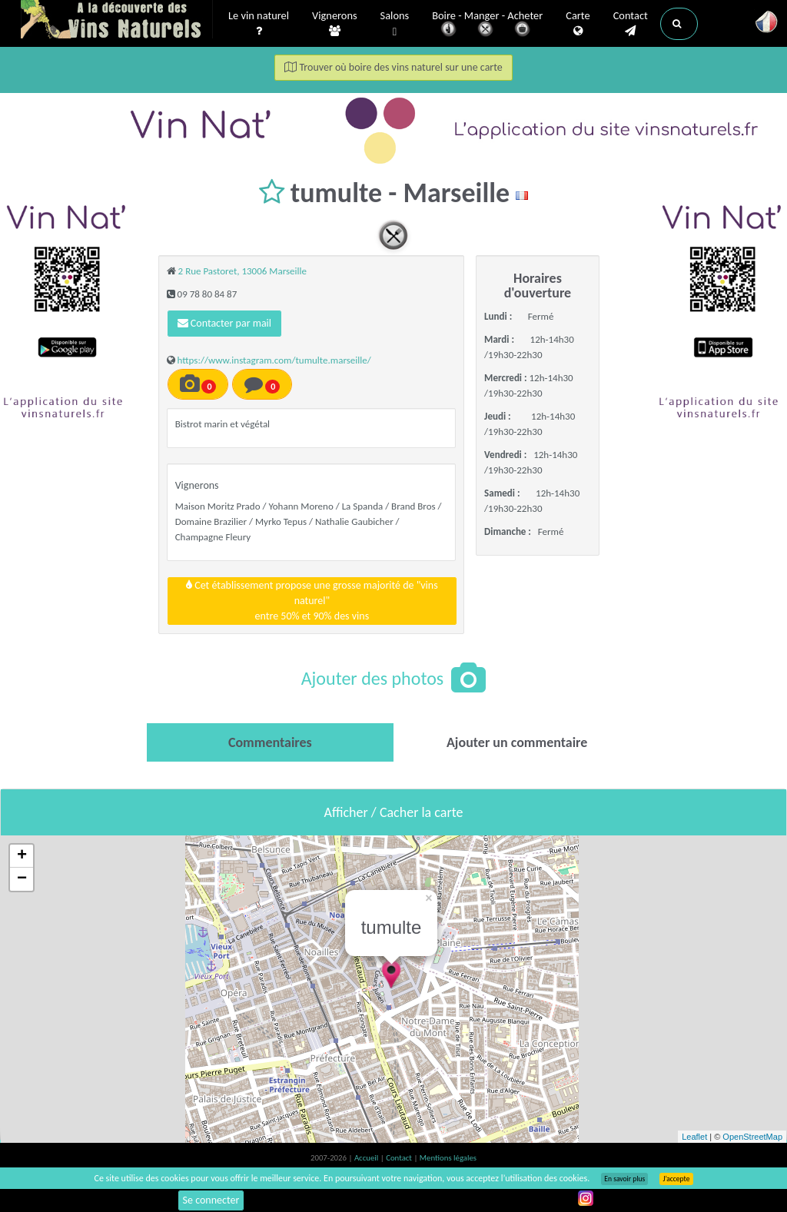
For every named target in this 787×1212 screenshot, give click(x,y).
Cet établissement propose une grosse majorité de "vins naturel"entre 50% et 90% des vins (312, 601)
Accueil (367, 1158)
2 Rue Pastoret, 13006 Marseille (242, 271)
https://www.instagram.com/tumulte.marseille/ (274, 360)
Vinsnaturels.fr (117, 21)
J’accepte (675, 1179)
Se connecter (211, 1200)
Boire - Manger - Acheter (487, 25)
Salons (395, 24)
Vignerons (334, 24)
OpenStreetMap (752, 1136)
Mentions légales (448, 1158)
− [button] (22, 879)
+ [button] (22, 856)
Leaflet (694, 1136)
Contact (630, 24)
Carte (577, 24)
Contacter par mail (224, 323)
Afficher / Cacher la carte (393, 812)
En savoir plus (624, 1179)
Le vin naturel (258, 24)
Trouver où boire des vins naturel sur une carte (393, 67)
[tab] (270, 742)
